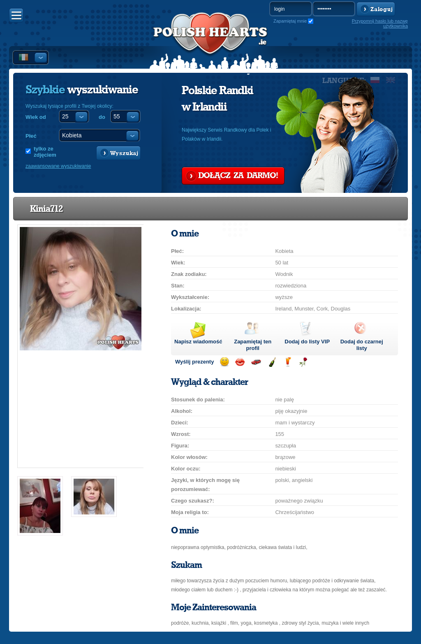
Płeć (31, 136)
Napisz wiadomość (198, 341)
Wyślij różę (303, 362)
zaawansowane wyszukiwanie (58, 166)
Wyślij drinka (287, 362)
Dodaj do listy (307, 341)
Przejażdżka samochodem (256, 362)
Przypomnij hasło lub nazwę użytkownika (380, 23)
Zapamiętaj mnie (290, 21)
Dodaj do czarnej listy (361, 344)
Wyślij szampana (272, 362)
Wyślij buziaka (240, 362)
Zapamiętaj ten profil (252, 344)
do (102, 117)
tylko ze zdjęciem (45, 152)
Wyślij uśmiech (224, 362)
